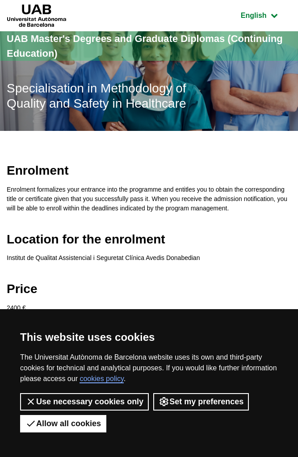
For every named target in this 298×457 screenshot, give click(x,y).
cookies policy (101, 378)
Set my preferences (201, 401)
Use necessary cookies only (84, 401)
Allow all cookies (63, 423)
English (265, 14)
